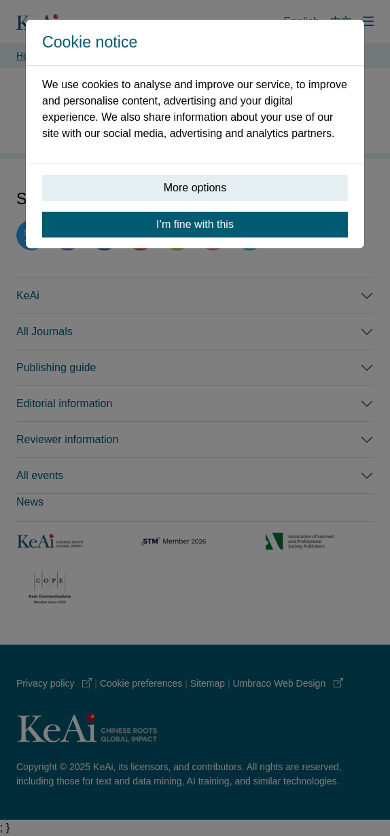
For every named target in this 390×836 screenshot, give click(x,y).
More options (195, 187)
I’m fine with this (195, 224)
